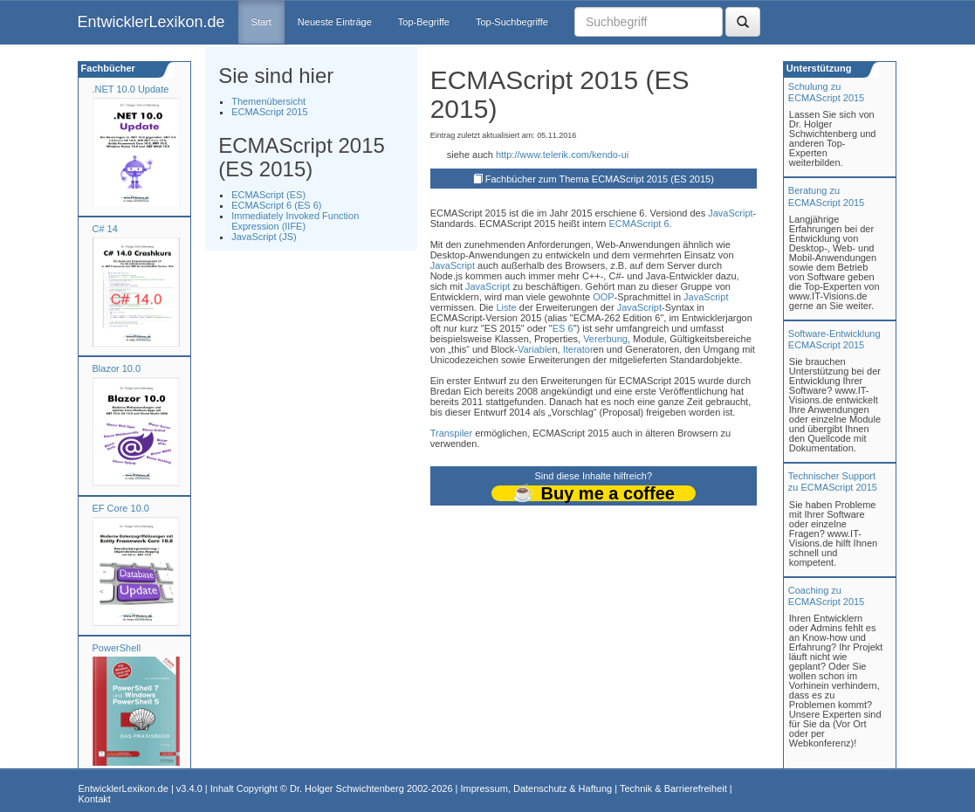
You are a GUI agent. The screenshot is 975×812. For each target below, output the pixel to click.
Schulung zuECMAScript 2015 (826, 92)
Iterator (578, 349)
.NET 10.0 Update (131, 89)
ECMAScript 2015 (269, 112)
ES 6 (563, 328)
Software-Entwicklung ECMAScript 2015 (834, 339)
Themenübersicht (268, 101)
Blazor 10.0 (117, 368)
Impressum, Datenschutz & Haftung (536, 788)
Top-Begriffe (424, 22)
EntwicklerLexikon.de (151, 22)
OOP (603, 297)
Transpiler (451, 433)
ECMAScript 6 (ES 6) (276, 205)
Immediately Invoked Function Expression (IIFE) (295, 220)
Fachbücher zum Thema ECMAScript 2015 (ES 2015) (599, 179)
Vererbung (605, 339)
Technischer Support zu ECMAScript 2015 (832, 481)
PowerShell (117, 648)
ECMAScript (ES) (268, 194)
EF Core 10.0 (121, 508)
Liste (506, 307)
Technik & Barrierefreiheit (673, 788)
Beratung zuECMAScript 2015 (826, 196)
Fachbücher (107, 68)
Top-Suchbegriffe (512, 22)
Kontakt (95, 799)
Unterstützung (818, 68)
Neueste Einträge (335, 22)
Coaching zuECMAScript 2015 (826, 596)
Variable (535, 349)
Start (261, 22)
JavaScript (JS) (264, 236)
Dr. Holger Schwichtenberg (347, 788)
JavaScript (730, 213)
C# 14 (105, 229)
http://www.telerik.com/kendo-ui (562, 154)
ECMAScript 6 (638, 223)
